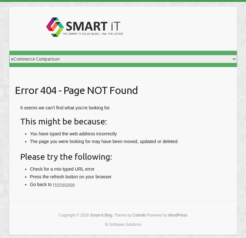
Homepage (64, 184)
